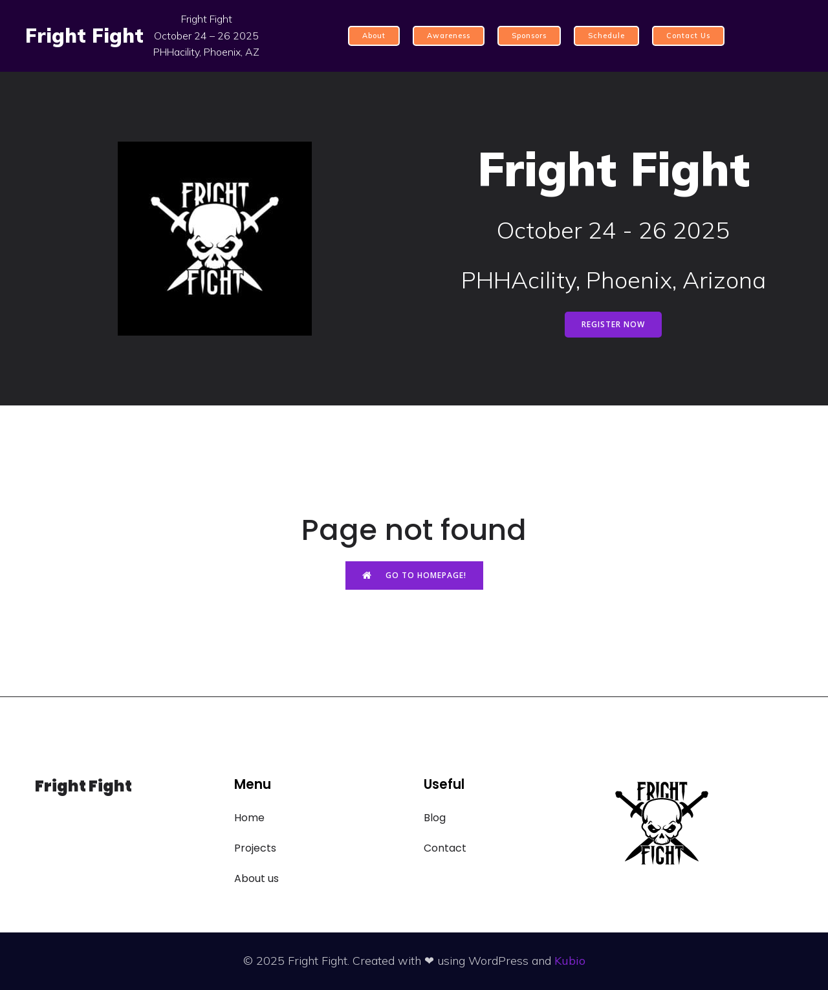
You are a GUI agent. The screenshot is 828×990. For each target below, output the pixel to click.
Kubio (569, 960)
